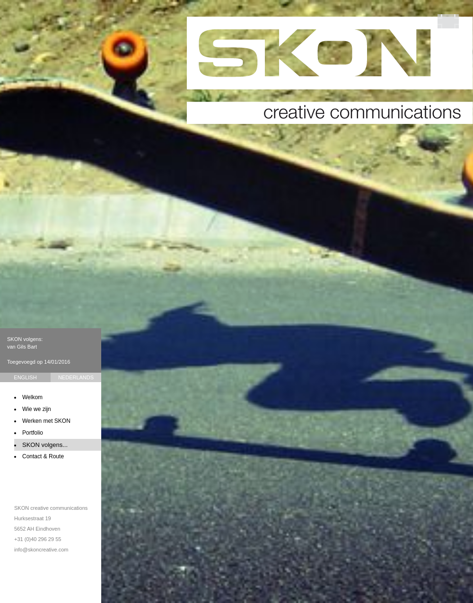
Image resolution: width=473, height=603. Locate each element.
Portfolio (32, 432)
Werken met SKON (46, 421)
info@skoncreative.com (41, 549)
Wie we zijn (36, 409)
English (25, 377)
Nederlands (76, 377)
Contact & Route (43, 456)
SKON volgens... (45, 444)
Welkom (32, 397)
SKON (330, 70)
